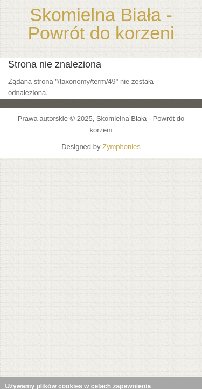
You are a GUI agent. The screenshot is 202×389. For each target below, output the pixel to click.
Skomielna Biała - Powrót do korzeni (100, 23)
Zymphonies (121, 147)
